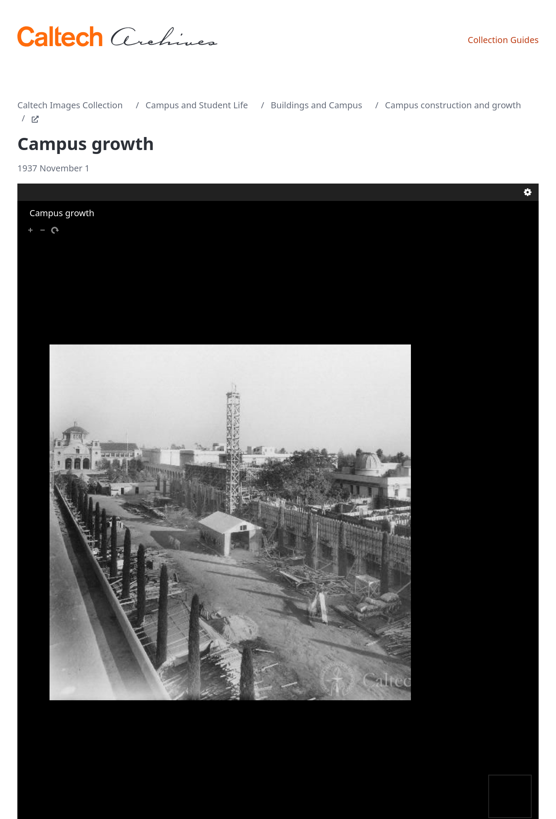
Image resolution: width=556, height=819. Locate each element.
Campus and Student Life (197, 105)
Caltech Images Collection (70, 105)
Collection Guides (503, 40)
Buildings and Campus (316, 105)
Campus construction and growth (453, 105)
